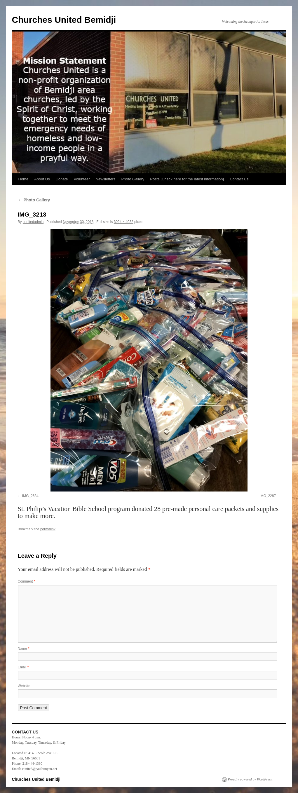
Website (24, 686)
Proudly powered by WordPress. (250, 779)
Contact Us (239, 179)
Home (23, 179)
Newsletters (106, 179)
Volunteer (82, 179)
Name (23, 648)
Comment (26, 581)
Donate (62, 179)
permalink (47, 529)
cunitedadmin (33, 222)
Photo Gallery (132, 179)
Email (23, 667)
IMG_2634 (30, 496)
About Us (42, 179)
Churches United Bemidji (64, 20)
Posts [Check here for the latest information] (187, 179)
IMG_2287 (267, 496)
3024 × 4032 (123, 222)
